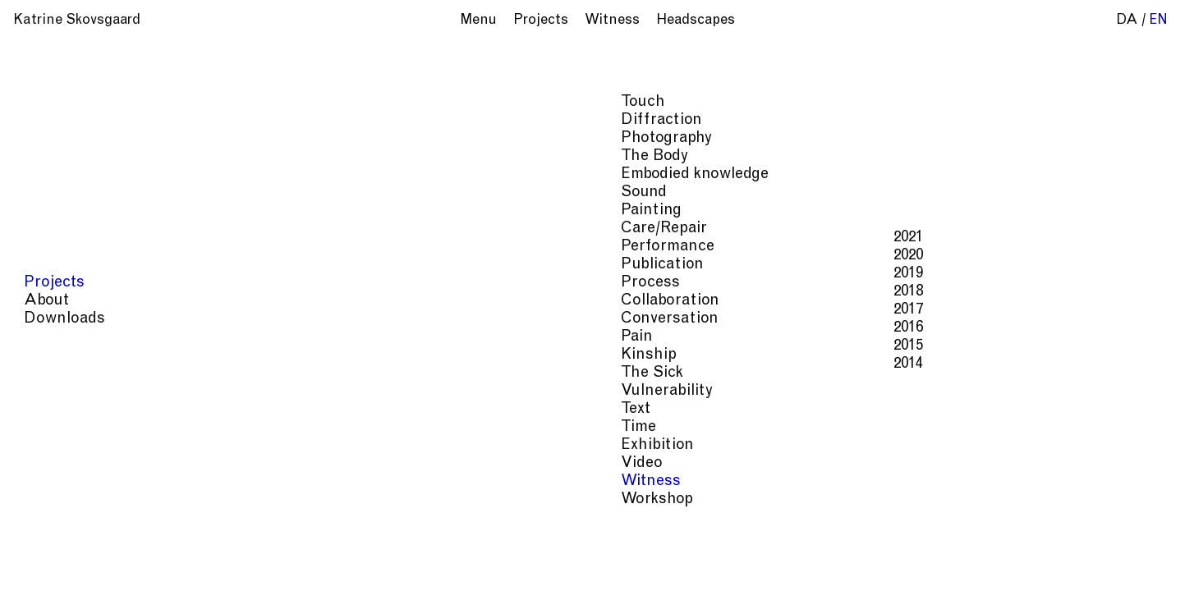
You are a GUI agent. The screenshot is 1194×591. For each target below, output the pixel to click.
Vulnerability (665, 561)
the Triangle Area (878, 113)
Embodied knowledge (1078, 528)
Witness (813, 561)
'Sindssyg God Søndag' (792, 150)
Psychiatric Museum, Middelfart (1012, 150)
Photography (899, 528)
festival (678, 150)
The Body (975, 528)
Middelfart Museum (965, 132)
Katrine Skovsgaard (76, 21)
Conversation (964, 545)
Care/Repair (723, 545)
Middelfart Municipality (1029, 113)
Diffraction (816, 528)
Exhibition (746, 561)
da (1127, 21)
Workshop (878, 561)
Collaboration (869, 545)
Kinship (1039, 545)
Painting (651, 545)
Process (793, 545)
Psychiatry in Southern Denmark (742, 132)
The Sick (1098, 545)
